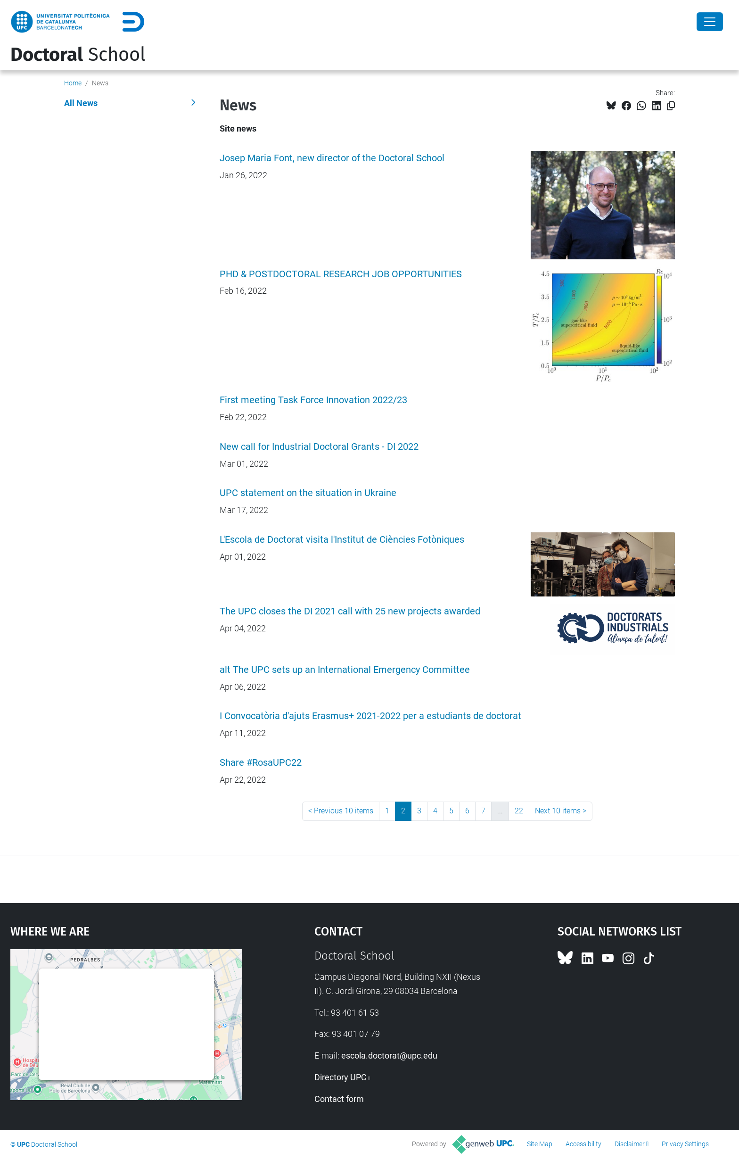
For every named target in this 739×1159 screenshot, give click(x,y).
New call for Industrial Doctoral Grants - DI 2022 (319, 446)
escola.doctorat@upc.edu (389, 1055)
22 (519, 810)
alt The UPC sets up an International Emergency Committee (345, 669)
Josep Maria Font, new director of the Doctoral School (332, 158)
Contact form (339, 1099)
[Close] (710, 21)
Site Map (539, 1144)
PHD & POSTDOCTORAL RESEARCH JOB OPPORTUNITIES (341, 274)
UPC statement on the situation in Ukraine (308, 493)
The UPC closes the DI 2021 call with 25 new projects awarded (350, 611)
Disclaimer (630, 1144)
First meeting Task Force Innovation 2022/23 (313, 400)
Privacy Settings (685, 1144)
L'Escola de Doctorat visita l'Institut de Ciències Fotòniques (342, 539)
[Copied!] (671, 105)
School (78, 54)
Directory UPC (340, 1077)
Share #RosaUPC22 (261, 762)
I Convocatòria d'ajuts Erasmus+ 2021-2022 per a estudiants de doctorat (370, 716)
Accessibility (583, 1144)
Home (73, 83)
